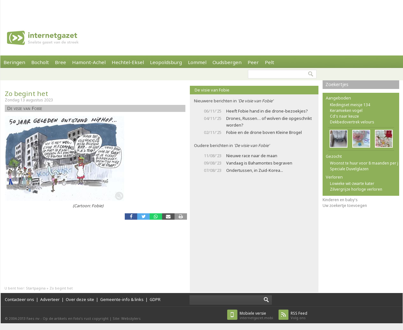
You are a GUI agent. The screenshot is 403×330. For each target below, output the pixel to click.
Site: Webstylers (127, 318)
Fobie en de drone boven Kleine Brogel (264, 132)
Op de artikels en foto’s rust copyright (75, 318)
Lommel (197, 62)
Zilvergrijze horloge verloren (356, 189)
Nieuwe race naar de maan (251, 155)
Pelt (269, 62)
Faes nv (33, 318)
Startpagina (36, 288)
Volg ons (299, 315)
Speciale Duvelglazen (349, 169)
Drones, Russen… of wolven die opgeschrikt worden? (269, 121)
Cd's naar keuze (344, 116)
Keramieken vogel (346, 110)
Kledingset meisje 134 (350, 104)
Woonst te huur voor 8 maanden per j (364, 163)
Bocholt (40, 62)
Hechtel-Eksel (128, 62)
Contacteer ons (19, 299)
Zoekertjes (336, 84)
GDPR (155, 299)
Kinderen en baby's (340, 199)
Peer (253, 62)
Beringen (14, 62)
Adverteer (50, 299)
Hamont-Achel (89, 62)
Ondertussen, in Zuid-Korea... (254, 170)
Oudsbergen (227, 62)
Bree (60, 62)
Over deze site (80, 299)
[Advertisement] (85, 9)
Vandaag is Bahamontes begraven (259, 163)
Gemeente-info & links (122, 299)
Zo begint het (26, 93)
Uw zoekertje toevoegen (345, 205)
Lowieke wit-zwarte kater (352, 183)
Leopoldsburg (166, 62)
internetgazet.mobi (256, 315)
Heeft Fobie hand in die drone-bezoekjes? (267, 111)
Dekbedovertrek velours (352, 122)
